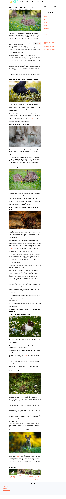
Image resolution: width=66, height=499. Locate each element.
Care (32, 1)
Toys (44, 33)
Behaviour (37, 1)
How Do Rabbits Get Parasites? (49, 49)
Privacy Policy (5, 486)
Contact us (5, 488)
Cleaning (45, 21)
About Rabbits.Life (6, 491)
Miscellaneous (46, 28)
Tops (44, 31)
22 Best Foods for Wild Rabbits (49, 45)
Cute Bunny (46, 22)
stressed (18, 456)
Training (45, 34)
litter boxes (30, 118)
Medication (46, 27)
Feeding (26, 1)
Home (21, 1)
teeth (26, 355)
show (39, 43)
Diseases (45, 24)
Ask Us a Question (6, 490)
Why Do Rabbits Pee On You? (49, 50)
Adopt (42, 1)
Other (45, 30)
